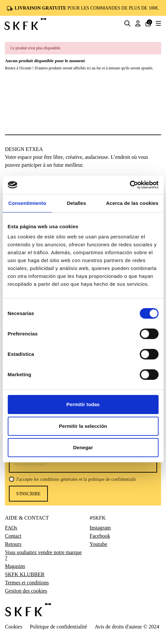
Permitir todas (83, 404)
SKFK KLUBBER (25, 574)
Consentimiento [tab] (27, 203)
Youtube (99, 544)
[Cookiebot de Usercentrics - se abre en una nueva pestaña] (129, 185)
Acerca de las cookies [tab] (132, 203)
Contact (13, 536)
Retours (13, 544)
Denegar (83, 447)
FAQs (11, 527)
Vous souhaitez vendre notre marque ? (43, 555)
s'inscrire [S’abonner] (28, 493)
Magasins (15, 566)
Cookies (13, 626)
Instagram (100, 527)
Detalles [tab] (76, 203)
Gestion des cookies (26, 591)
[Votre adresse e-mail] (83, 464)
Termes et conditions (27, 582)
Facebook (100, 536)
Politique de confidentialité (58, 626)
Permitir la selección (83, 426)
